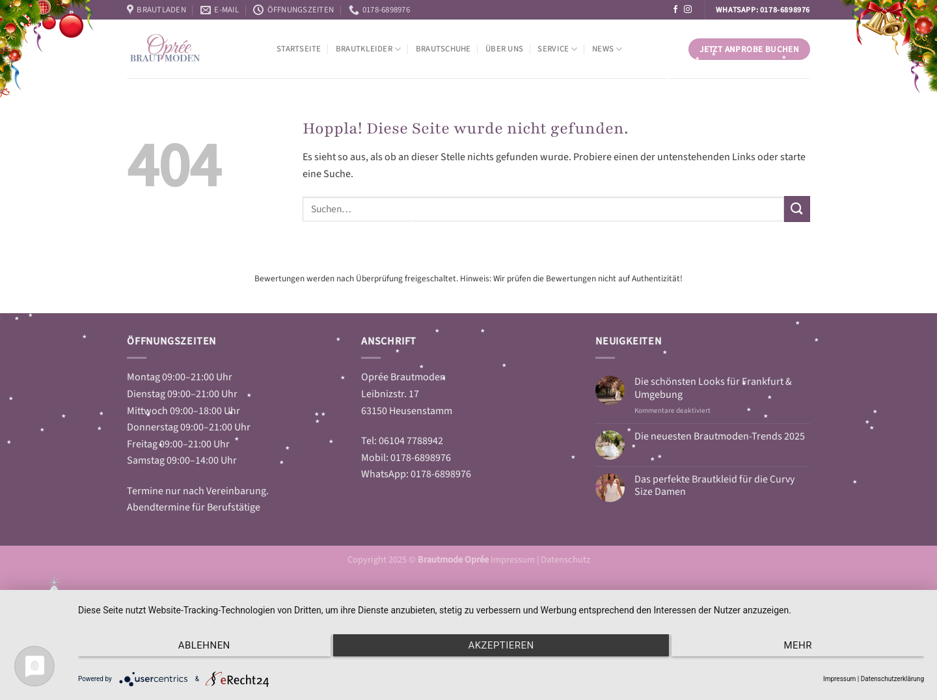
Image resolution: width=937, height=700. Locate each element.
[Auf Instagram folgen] (688, 9)
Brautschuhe (443, 49)
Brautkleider (368, 49)
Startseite (299, 49)
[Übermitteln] (797, 208)
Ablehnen (204, 645)
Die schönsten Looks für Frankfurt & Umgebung (713, 388)
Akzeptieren (501, 645)
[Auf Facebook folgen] (675, 9)
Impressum (514, 560)
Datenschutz (565, 560)
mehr (797, 645)
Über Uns (504, 49)
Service (557, 49)
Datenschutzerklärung (892, 678)
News (607, 49)
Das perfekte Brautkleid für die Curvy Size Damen (714, 485)
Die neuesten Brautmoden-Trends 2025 (719, 436)
